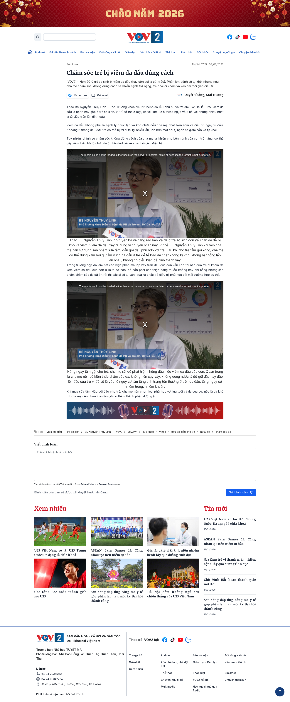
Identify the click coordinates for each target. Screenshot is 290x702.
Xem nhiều (136, 669)
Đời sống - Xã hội (109, 52)
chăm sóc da (223, 431)
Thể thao (171, 52)
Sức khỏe (202, 52)
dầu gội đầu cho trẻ (183, 431)
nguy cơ (205, 431)
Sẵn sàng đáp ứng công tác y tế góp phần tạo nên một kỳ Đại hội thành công (230, 604)
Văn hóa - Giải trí (150, 52)
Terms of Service (107, 484)
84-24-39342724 (52, 679)
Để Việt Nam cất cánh (63, 52)
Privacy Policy (87, 484)
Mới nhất (134, 662)
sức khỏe (148, 431)
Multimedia (168, 686)
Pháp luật (186, 52)
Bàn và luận (87, 52)
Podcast (40, 52)
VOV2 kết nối (201, 679)
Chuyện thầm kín (249, 52)
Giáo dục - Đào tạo (205, 662)
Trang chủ (135, 655)
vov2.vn (132, 431)
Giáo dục (130, 52)
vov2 (119, 431)
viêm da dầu (54, 431)
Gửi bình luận (241, 492)
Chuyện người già (224, 52)
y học (162, 431)
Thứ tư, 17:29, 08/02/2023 (207, 64)
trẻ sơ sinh (73, 431)
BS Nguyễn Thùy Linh (98, 431)
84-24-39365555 (51, 673)
